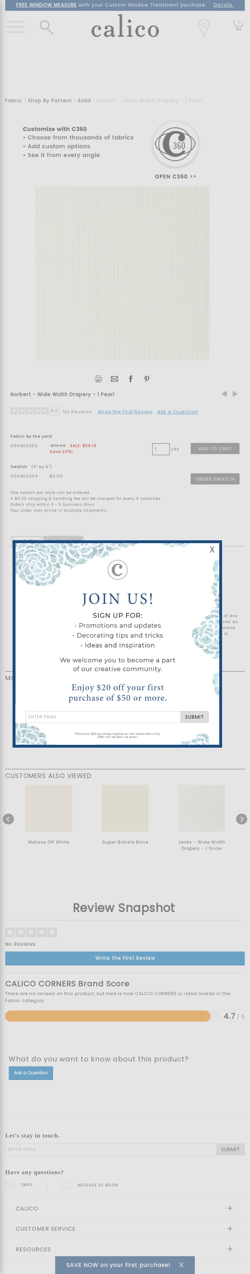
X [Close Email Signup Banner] (212, 549)
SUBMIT (194, 716)
